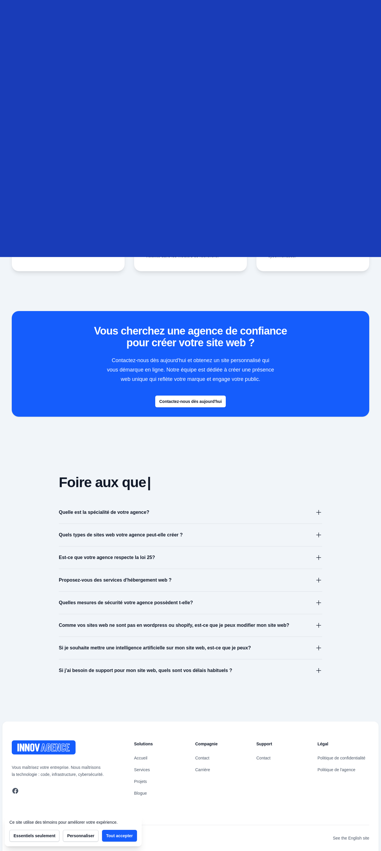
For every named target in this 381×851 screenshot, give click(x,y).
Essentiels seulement (34, 835)
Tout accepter (119, 835)
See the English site (351, 838)
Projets (140, 781)
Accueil (140, 758)
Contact (202, 758)
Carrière (202, 769)
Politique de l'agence (336, 769)
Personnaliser (80, 835)
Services (142, 769)
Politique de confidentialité (341, 758)
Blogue (140, 793)
